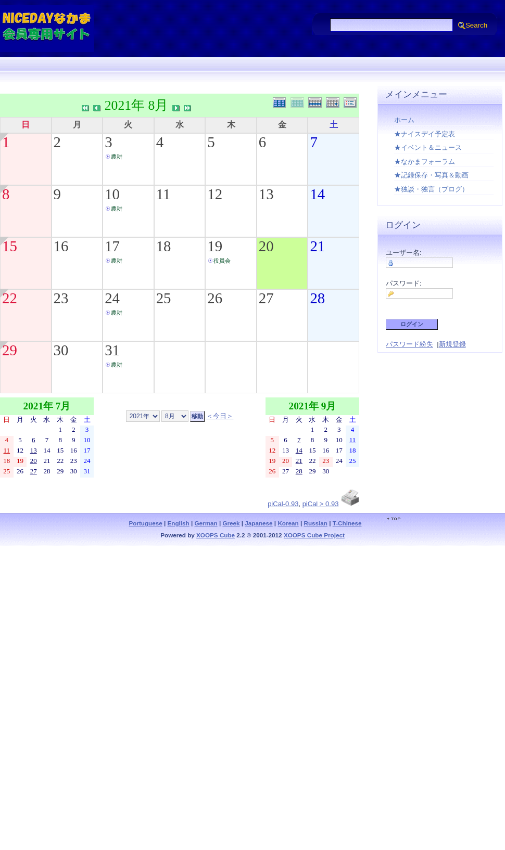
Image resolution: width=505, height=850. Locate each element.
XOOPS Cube (215, 535)
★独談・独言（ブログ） (431, 189)
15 (9, 246)
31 (112, 350)
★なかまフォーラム (424, 161)
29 (9, 350)
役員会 (222, 260)
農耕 (116, 156)
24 (112, 298)
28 (317, 298)
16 (61, 246)
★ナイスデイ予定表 (424, 134)
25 (163, 298)
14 (317, 194)
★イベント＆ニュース (428, 147)
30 (61, 350)
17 (112, 246)
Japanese (258, 523)
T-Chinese (347, 523)
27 (266, 298)
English (179, 523)
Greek (230, 523)
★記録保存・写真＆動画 (431, 175)
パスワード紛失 (409, 344)
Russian (315, 523)
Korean (287, 523)
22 (9, 298)
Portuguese (145, 523)
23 (61, 298)
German (206, 523)
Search (476, 25)
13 (266, 194)
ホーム (404, 120)
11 (163, 194)
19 (214, 246)
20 (266, 246)
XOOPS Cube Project (314, 535)
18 (163, 246)
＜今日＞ (219, 416)
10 (112, 194)
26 (214, 298)
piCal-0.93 (283, 504)
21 (317, 246)
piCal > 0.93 (320, 504)
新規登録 (452, 344)
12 (214, 194)
